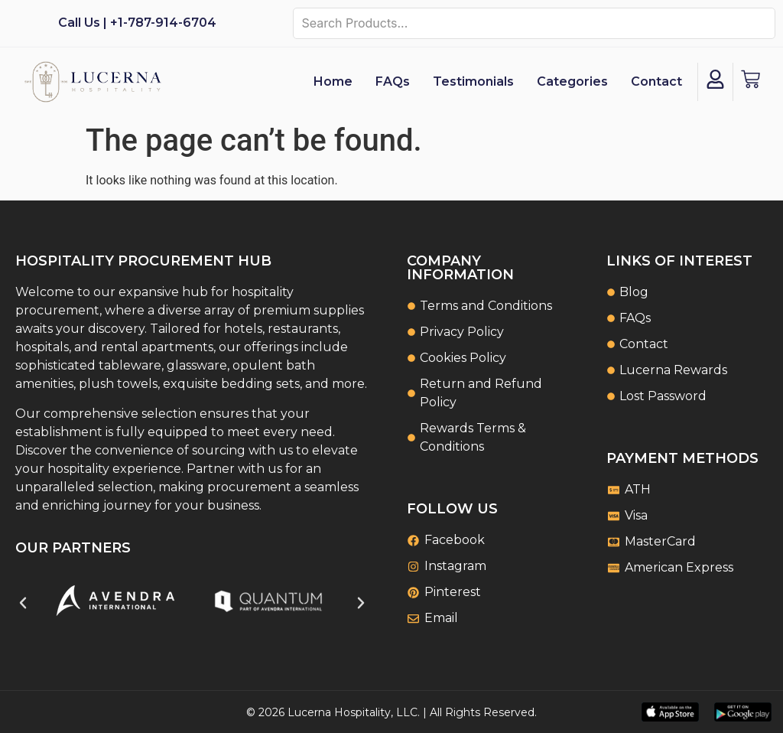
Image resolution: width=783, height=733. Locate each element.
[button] (23, 603)
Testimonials (473, 81)
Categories (572, 81)
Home (333, 81)
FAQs (392, 81)
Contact (656, 81)
